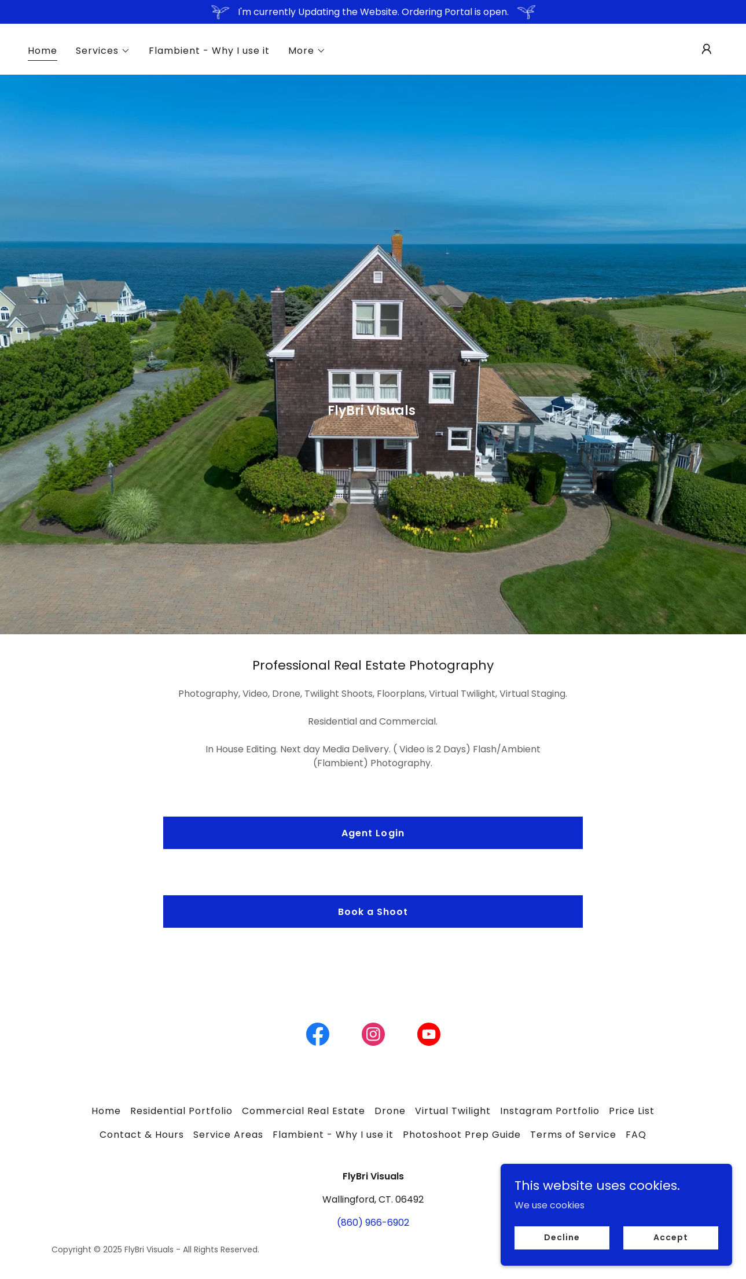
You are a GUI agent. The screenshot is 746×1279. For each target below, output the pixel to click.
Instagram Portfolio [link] (550, 1111)
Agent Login (372, 833)
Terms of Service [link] (573, 1134)
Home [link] (42, 50)
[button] (103, 51)
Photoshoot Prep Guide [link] (462, 1134)
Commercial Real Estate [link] (303, 1111)
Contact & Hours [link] (142, 1134)
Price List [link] (632, 1111)
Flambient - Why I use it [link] (209, 50)
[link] (318, 1036)
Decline (561, 1237)
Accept (670, 1237)
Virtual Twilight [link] (453, 1111)
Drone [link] (390, 1111)
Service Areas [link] (228, 1134)
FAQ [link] (636, 1134)
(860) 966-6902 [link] (373, 1222)
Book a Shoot (373, 911)
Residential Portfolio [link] (181, 1111)
